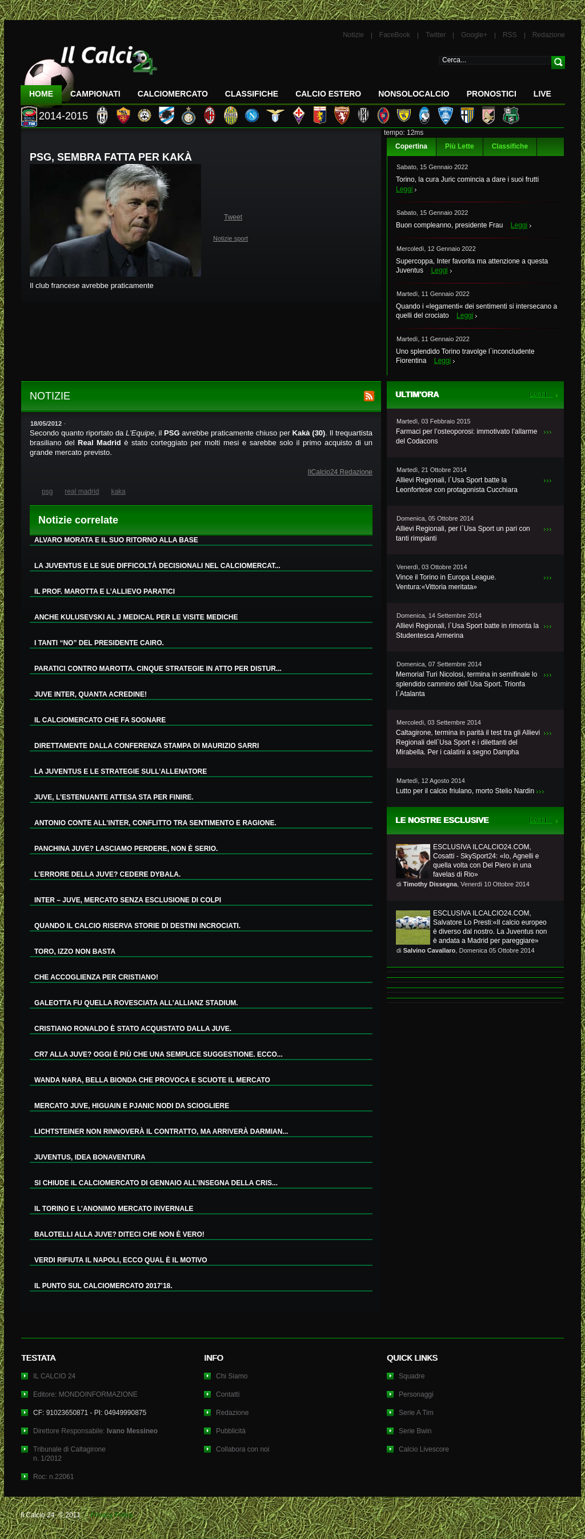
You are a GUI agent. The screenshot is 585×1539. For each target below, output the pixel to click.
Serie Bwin (415, 1431)
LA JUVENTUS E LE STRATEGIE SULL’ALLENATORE (120, 771)
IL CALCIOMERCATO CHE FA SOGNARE (100, 720)
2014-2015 (63, 116)
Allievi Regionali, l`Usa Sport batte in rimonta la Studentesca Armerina (467, 630)
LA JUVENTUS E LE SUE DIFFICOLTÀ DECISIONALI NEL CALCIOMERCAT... (157, 566)
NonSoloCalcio (413, 93)
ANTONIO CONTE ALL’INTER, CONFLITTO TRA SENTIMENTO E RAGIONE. (155, 823)
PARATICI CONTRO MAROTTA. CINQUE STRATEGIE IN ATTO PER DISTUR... (158, 669)
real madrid (82, 491)
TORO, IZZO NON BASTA (74, 952)
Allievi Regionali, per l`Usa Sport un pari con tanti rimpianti (463, 533)
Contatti (227, 1394)
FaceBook (394, 35)
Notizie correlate (78, 520)
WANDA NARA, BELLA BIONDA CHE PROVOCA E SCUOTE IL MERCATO (152, 1080)
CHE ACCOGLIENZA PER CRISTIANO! (96, 977)
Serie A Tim (416, 1413)
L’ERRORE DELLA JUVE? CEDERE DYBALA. (107, 874)
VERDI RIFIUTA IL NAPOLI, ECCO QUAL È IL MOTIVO (120, 1260)
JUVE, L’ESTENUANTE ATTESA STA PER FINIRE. (114, 797)
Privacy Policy (111, 1515)
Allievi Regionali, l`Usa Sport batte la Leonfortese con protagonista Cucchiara (457, 485)
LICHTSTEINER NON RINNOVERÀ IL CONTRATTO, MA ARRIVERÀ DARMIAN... (161, 1132)
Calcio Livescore (424, 1449)
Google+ (474, 35)
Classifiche (510, 146)
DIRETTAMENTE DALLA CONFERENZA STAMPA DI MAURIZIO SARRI (146, 746)
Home (41, 93)
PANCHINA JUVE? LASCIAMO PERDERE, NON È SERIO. (126, 849)
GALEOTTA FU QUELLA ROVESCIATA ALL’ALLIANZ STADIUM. (136, 1003)
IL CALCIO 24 (54, 1376)
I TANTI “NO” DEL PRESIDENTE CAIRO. (99, 643)
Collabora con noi (242, 1449)
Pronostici (491, 93)
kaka (118, 491)
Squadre (411, 1376)
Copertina (411, 146)
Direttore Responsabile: (95, 1431)
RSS (510, 35)
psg (47, 491)
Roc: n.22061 (53, 1477)
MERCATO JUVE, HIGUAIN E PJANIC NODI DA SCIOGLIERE (131, 1106)
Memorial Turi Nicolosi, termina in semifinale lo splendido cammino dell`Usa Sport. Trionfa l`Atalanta (466, 684)
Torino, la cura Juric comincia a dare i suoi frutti (467, 179)
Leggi (404, 189)
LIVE (542, 93)
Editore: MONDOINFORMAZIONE (85, 1394)
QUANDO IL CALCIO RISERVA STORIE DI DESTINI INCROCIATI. (137, 926)
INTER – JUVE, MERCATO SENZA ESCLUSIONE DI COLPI (127, 900)
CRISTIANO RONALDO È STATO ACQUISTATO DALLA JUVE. (132, 1029)
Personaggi (416, 1394)
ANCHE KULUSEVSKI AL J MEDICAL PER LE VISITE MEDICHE (136, 617)
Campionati (95, 93)
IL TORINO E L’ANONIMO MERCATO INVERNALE (113, 1209)
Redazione (548, 35)
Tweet (233, 217)
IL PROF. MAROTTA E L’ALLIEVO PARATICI (104, 591)
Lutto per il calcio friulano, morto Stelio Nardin (465, 791)
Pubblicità (231, 1431)
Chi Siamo (231, 1376)
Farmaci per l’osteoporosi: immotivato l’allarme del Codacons (466, 436)
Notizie (353, 35)
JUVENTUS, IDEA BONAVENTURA (90, 1157)
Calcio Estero (328, 93)
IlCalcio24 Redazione (340, 472)
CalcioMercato (173, 93)
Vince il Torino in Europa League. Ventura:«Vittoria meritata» (446, 582)
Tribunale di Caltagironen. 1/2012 (69, 1453)
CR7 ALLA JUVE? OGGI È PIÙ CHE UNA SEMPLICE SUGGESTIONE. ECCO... (158, 1054)
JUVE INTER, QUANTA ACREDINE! (90, 694)
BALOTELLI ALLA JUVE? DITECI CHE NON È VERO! (119, 1234)
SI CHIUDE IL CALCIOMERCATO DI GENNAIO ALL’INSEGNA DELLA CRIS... (156, 1183)
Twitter (436, 35)
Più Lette (459, 146)
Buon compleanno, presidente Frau (449, 225)
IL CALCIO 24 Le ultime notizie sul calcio (89, 72)
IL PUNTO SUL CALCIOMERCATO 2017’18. (103, 1286)
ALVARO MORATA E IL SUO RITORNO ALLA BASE (116, 540)
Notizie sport (230, 238)
